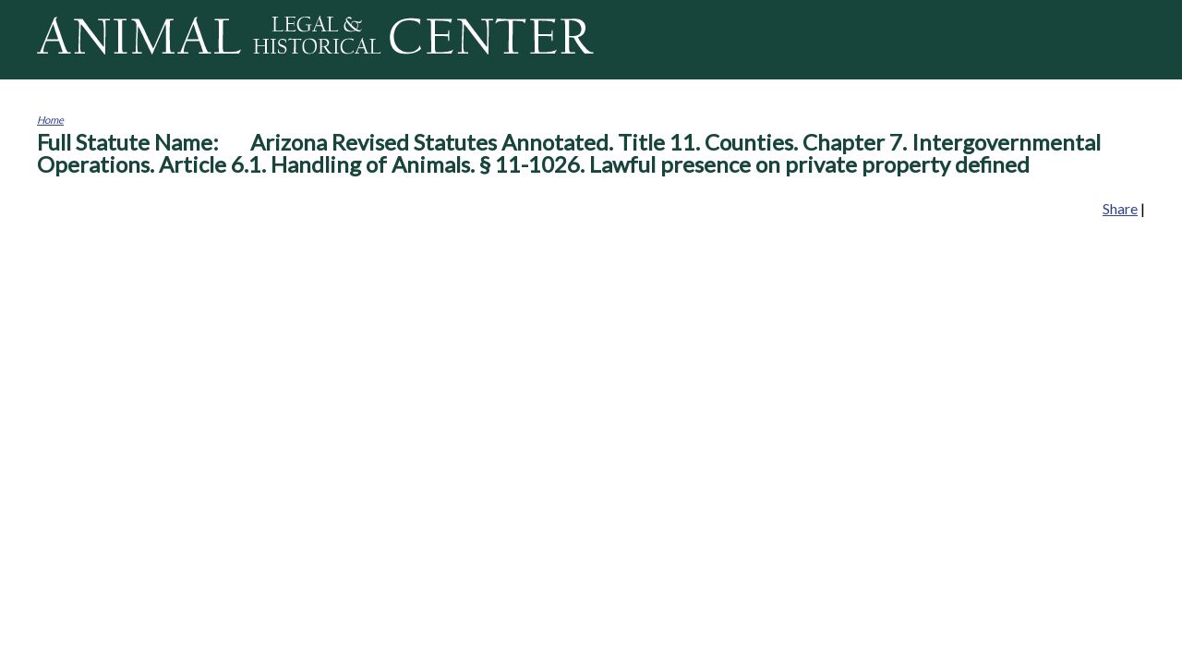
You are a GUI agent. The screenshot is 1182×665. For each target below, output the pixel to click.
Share (1120, 208)
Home (50, 120)
